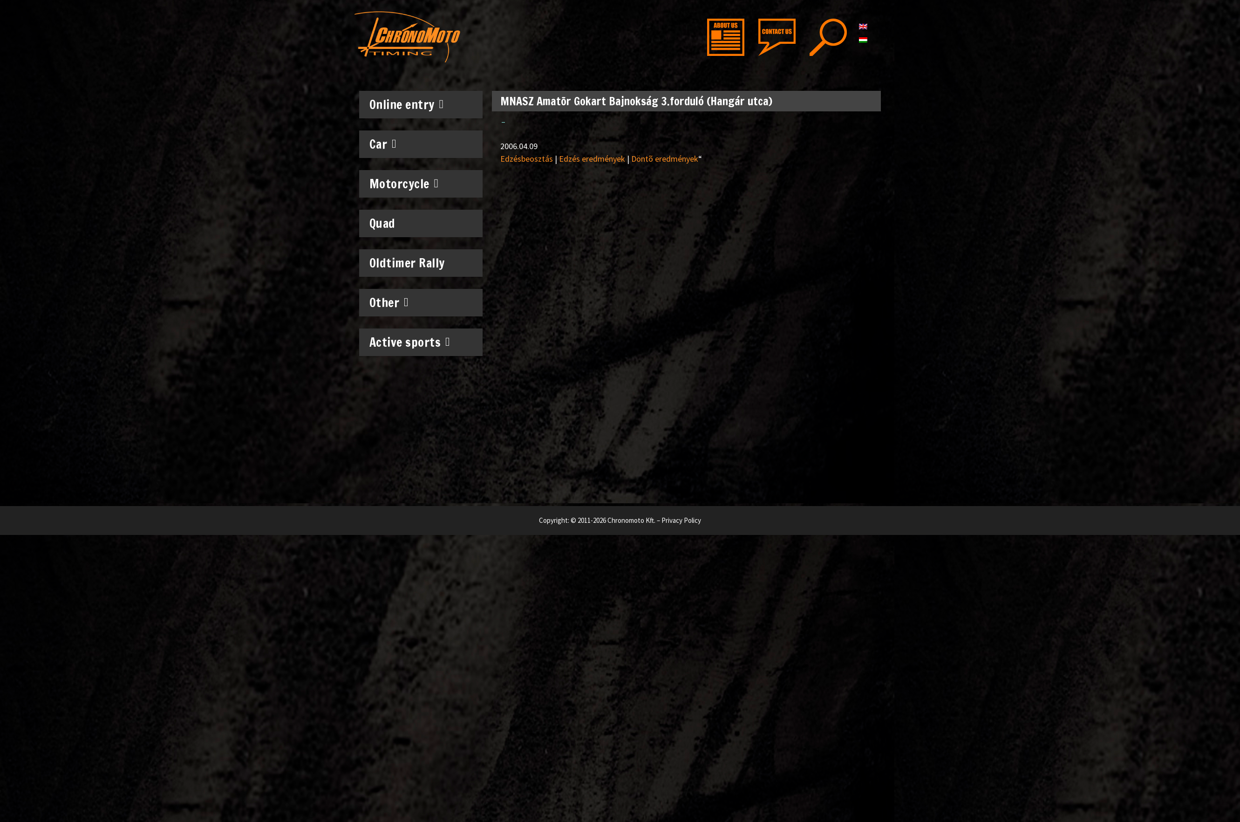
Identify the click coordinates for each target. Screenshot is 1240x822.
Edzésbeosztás (526, 158)
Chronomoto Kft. (631, 520)
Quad (382, 223)
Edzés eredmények (592, 158)
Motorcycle (404, 183)
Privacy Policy (681, 520)
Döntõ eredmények (664, 158)
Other (389, 302)
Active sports (409, 342)
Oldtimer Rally (407, 263)
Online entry (406, 104)
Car (383, 144)
